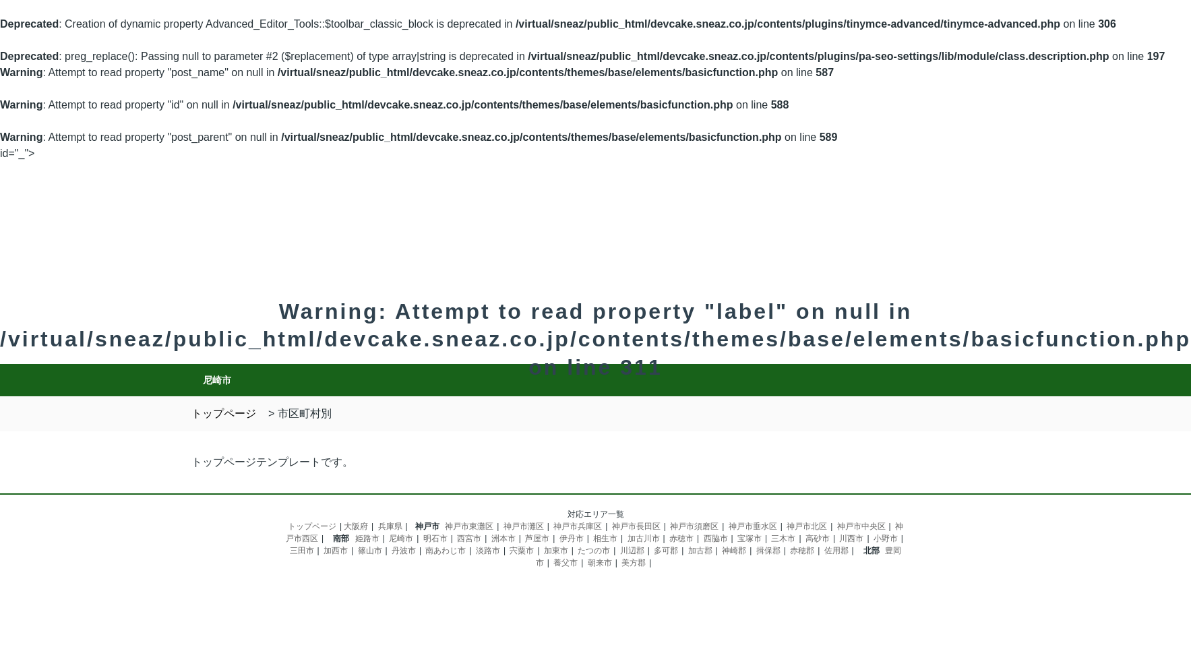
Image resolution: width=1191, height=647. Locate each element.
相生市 (605, 538)
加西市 (336, 550)
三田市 (302, 550)
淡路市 (488, 550)
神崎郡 (734, 550)
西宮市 (469, 538)
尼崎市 (401, 538)
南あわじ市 (445, 550)
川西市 (851, 538)
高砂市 (817, 538)
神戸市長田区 (636, 526)
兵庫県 (390, 526)
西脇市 (716, 538)
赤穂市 (681, 538)
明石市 (435, 538)
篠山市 (370, 550)
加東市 (556, 550)
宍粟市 (522, 550)
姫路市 (367, 538)
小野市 (886, 538)
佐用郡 (836, 550)
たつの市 (594, 550)
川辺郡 (632, 550)
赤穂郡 (802, 550)
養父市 (565, 562)
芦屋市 (537, 538)
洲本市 (503, 538)
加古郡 (700, 550)
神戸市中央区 (861, 526)
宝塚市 (749, 538)
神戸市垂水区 (753, 526)
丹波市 (404, 550)
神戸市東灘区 (469, 526)
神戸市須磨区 (694, 526)
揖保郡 (768, 550)
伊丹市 (571, 538)
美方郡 (633, 562)
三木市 (783, 538)
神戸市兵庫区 (577, 526)
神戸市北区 (807, 526)
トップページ (312, 526)
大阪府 (356, 526)
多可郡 (666, 550)
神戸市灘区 (523, 526)
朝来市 (600, 562)
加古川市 (644, 538)
